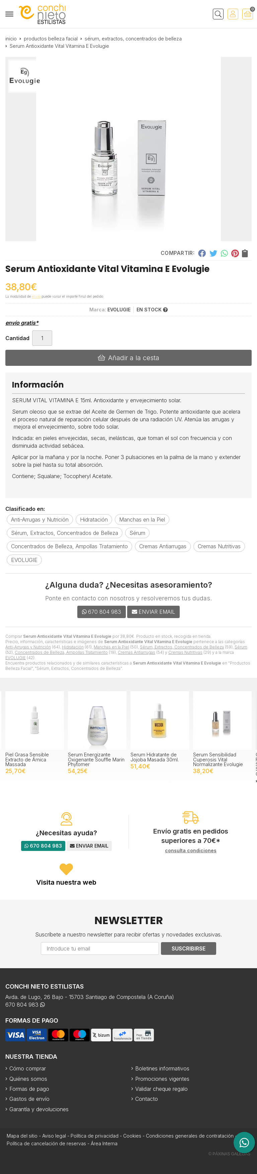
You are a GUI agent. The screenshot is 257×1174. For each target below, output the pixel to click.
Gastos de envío (29, 1098)
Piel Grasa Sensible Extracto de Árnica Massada (27, 759)
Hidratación (73, 646)
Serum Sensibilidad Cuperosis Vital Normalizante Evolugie (218, 759)
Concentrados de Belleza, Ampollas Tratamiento (61, 652)
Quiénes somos (28, 1078)
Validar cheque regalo (161, 1088)
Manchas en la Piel (111, 646)
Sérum (241, 646)
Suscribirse (188, 948)
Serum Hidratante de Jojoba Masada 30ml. (155, 757)
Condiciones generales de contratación (190, 1136)
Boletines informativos (162, 1068)
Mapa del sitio (22, 1136)
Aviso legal (54, 1136)
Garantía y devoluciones (39, 1109)
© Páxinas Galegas (229, 1154)
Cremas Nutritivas (185, 652)
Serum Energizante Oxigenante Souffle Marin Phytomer (96, 759)
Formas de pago (29, 1088)
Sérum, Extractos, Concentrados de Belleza (182, 646)
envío (36, 296)
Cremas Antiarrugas (136, 652)
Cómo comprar (27, 1068)
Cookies (132, 1136)
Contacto (146, 1098)
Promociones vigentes (162, 1078)
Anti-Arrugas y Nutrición (28, 646)
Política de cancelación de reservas (46, 1143)
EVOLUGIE (15, 657)
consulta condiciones (191, 850)
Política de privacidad (94, 1136)
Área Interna (104, 1143)
